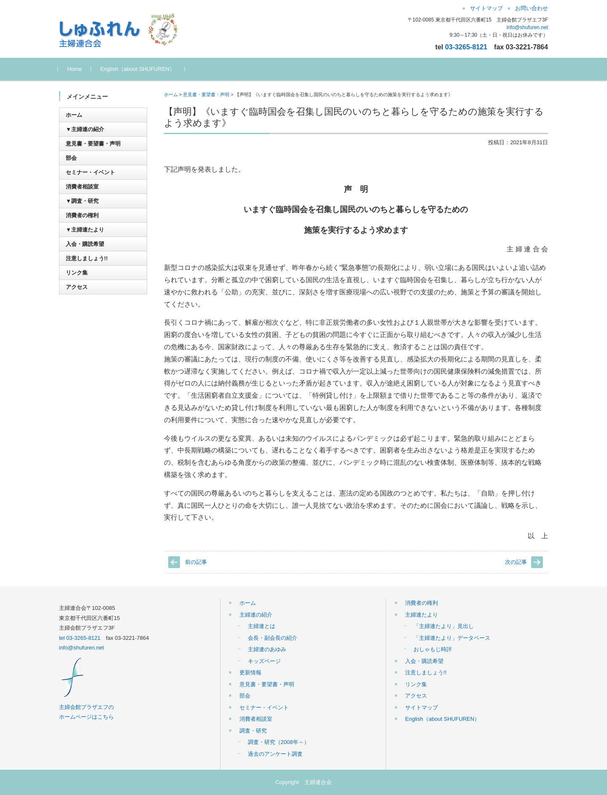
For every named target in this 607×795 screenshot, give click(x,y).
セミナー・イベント (90, 172)
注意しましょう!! (87, 258)
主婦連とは (261, 626)
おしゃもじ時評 (433, 649)
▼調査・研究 (82, 201)
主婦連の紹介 (255, 615)
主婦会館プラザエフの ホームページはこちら (86, 707)
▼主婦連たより (85, 229)
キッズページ (264, 661)
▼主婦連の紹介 (85, 129)
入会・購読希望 (85, 244)
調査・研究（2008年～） (278, 742)
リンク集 (77, 272)
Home (75, 69)
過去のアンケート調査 (275, 754)
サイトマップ (421, 707)
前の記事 (196, 562)
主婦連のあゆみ (267, 649)
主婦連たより (421, 615)
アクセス (77, 287)
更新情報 (250, 672)
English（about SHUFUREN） (139, 69)
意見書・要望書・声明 (206, 94)
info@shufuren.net (527, 27)
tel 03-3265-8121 (79, 638)
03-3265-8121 (466, 47)
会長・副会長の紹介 (272, 638)
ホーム (171, 94)
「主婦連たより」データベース (452, 638)
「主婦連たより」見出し (444, 626)
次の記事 (516, 562)
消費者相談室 (82, 186)
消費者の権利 (82, 215)
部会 (71, 158)
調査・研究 (253, 731)
